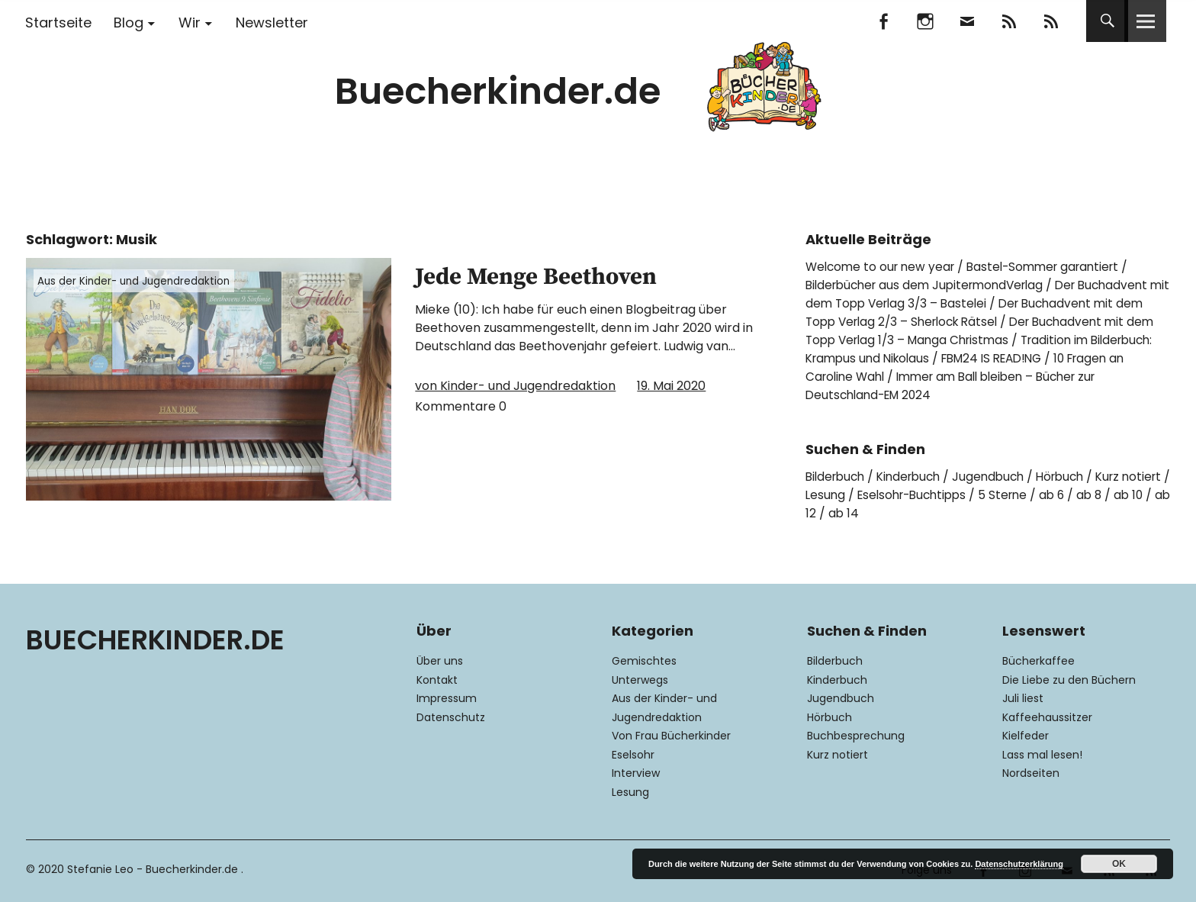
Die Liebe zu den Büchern (1069, 680)
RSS (1051, 21)
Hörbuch (1075, 476)
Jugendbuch (1000, 476)
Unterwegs (640, 680)
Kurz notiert (837, 754)
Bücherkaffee (1038, 660)
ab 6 (1118, 495)
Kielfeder (1025, 735)
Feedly (1009, 21)
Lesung (879, 495)
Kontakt (437, 680)
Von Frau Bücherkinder (671, 735)
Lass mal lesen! (1042, 754)
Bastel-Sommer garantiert (1053, 266)
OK (1119, 864)
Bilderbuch (837, 476)
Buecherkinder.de (498, 91)
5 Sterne (1067, 495)
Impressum (446, 698)
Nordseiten (1030, 773)
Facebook (883, 21)
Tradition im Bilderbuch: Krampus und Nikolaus (980, 349)
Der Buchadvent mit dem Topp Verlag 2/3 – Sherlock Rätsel (977, 312)
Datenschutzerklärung (1019, 863)
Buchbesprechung (856, 735)
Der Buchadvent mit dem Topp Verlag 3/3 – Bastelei (986, 294)
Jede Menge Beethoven (565, 275)
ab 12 (883, 513)
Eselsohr (633, 754)
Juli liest (1022, 698)
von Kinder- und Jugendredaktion (515, 386)
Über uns (439, 660)
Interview (636, 773)
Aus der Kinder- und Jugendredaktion (139, 280)
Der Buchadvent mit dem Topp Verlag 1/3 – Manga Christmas (977, 331)
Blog (128, 22)
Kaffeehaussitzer (1047, 717)
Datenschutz (450, 717)
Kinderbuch (916, 476)
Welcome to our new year (883, 266)
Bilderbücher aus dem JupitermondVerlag (931, 285)
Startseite (58, 22)
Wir (189, 22)
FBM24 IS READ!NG (1073, 358)
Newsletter (272, 22)
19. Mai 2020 (671, 386)
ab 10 (840, 513)
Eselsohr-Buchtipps (971, 495)
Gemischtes (644, 660)
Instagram (925, 21)
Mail (967, 21)
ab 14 (925, 513)
